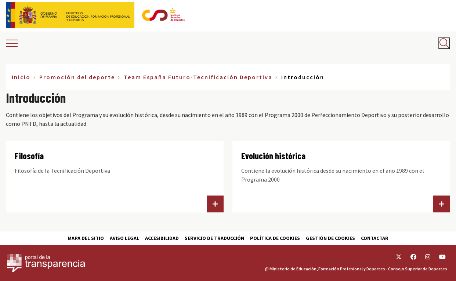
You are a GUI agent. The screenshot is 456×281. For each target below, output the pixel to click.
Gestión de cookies (330, 238)
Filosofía (29, 155)
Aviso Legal (124, 238)
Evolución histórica (273, 155)
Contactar (374, 238)
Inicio (21, 77)
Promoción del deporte (77, 77)
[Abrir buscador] (444, 43)
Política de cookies (275, 238)
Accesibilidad (162, 238)
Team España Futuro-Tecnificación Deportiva (198, 77)
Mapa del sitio (86, 238)
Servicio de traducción (214, 238)
